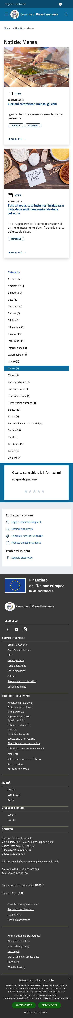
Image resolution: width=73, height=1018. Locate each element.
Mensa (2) (13, 368)
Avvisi (11, 800)
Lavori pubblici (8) (17, 355)
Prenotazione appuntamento (23, 904)
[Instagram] (25, 629)
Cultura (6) (14, 313)
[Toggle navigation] (6, 14)
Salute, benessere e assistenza (24, 759)
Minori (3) (13, 375)
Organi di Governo (18, 645)
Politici (11, 676)
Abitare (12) (14, 279)
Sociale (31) (14, 430)
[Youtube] (16, 629)
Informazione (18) (17, 348)
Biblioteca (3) (15, 293)
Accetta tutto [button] (24, 1005)
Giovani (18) (14, 334)
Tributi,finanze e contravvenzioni (26, 748)
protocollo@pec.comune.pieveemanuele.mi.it (33, 861)
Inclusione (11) (16, 341)
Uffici (10, 655)
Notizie (14, 93)
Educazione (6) (16, 327)
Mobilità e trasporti (18, 734)
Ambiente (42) (16, 286)
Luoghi (11, 815)
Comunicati (14, 795)
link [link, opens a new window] (68, 998)
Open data (13, 962)
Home (7, 28)
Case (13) (13, 300)
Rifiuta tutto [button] (49, 1005)
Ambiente (13, 754)
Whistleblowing (16, 967)
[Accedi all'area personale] (60, 4)
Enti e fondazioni (17, 671)
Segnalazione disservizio (21, 909)
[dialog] (36, 997)
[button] (36, 1012)
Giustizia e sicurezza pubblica (24, 743)
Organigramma (16, 660)
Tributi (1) (13, 451)
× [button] (69, 979)
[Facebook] (8, 629)
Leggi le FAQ (14, 914)
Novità (19, 28)
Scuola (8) (13, 416)
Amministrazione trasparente (24, 936)
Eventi (11, 820)
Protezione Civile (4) (19, 396)
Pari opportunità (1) (19, 382)
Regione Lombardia (15, 4)
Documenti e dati (17, 686)
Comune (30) (15, 306)
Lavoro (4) (13, 361)
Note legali (13, 951)
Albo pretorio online (18, 941)
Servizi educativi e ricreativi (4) (25, 423)
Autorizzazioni (15, 764)
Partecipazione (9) (18, 389)
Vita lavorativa (16, 712)
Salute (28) (14, 410)
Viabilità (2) (14, 458)
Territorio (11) (15, 444)
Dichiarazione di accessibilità (23, 957)
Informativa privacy (18, 946)
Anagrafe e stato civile (20, 703)
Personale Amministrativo (22, 681)
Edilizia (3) (13, 320)
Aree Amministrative (19, 650)
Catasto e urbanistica (19, 725)
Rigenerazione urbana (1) (22, 403)
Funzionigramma (17, 666)
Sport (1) (12, 437)
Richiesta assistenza (19, 920)
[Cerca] (66, 14)
